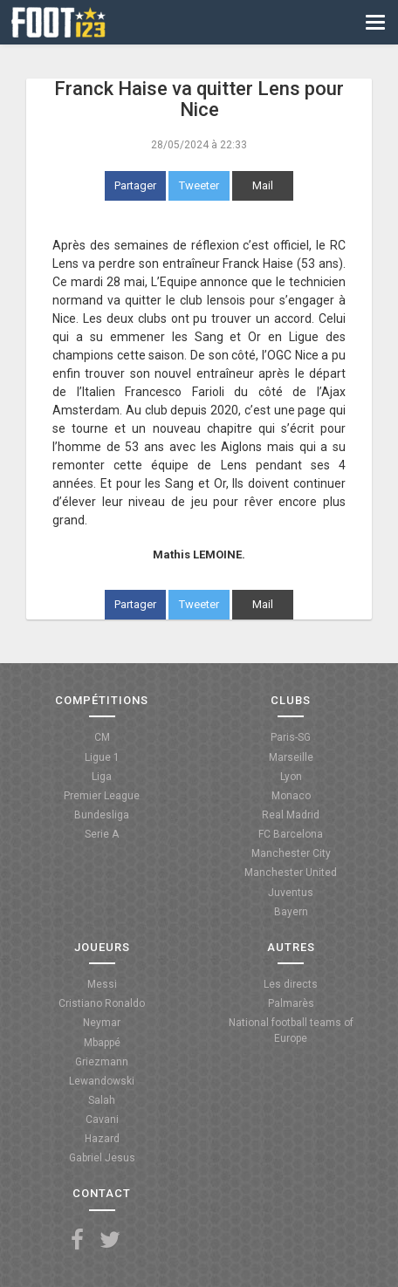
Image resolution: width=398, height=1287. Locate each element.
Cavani (102, 1119)
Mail (262, 185)
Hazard (102, 1139)
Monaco (291, 796)
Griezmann (101, 1062)
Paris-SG (291, 737)
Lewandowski (101, 1081)
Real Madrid (290, 815)
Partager (135, 185)
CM (102, 737)
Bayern (291, 912)
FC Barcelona (290, 834)
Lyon (291, 776)
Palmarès (291, 1003)
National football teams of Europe (291, 1030)
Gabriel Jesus (102, 1158)
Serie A (102, 834)
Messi (102, 984)
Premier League (102, 796)
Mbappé (102, 1043)
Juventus (290, 893)
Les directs (291, 984)
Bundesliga (101, 815)
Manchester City (291, 853)
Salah (101, 1100)
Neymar (101, 1023)
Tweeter (199, 185)
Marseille (291, 757)
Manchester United (290, 872)
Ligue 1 (102, 757)
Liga (102, 776)
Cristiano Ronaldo (101, 1003)
